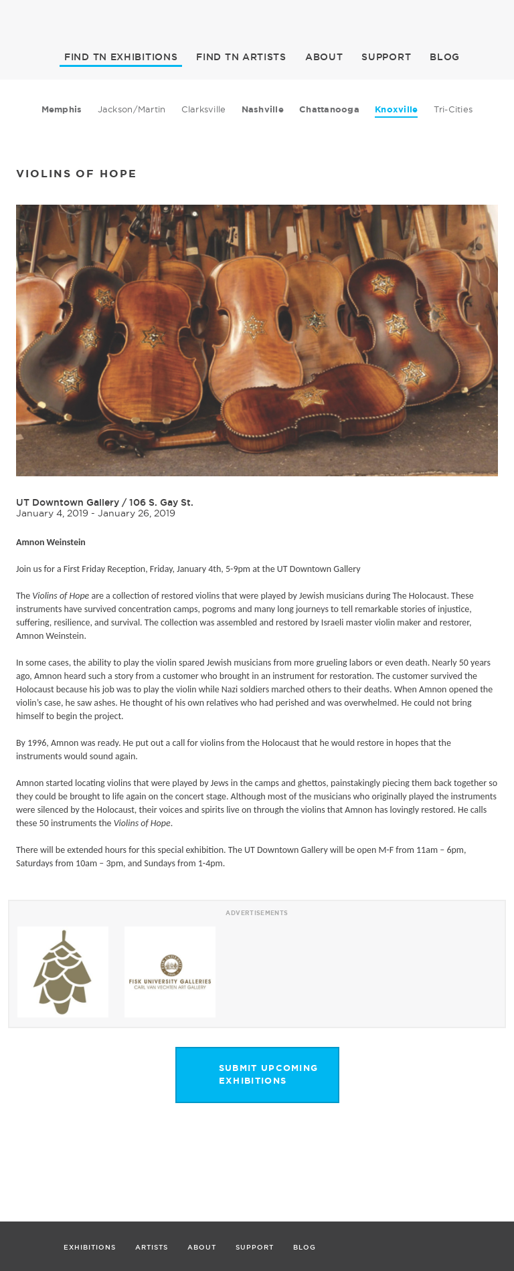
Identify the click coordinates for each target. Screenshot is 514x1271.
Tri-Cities (453, 109)
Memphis (61, 109)
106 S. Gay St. (161, 502)
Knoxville (396, 109)
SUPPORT (386, 57)
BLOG (445, 57)
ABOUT (324, 57)
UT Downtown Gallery (67, 502)
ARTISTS (241, 57)
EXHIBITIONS (120, 57)
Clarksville (203, 109)
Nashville (263, 109)
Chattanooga (329, 109)
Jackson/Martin (132, 109)
